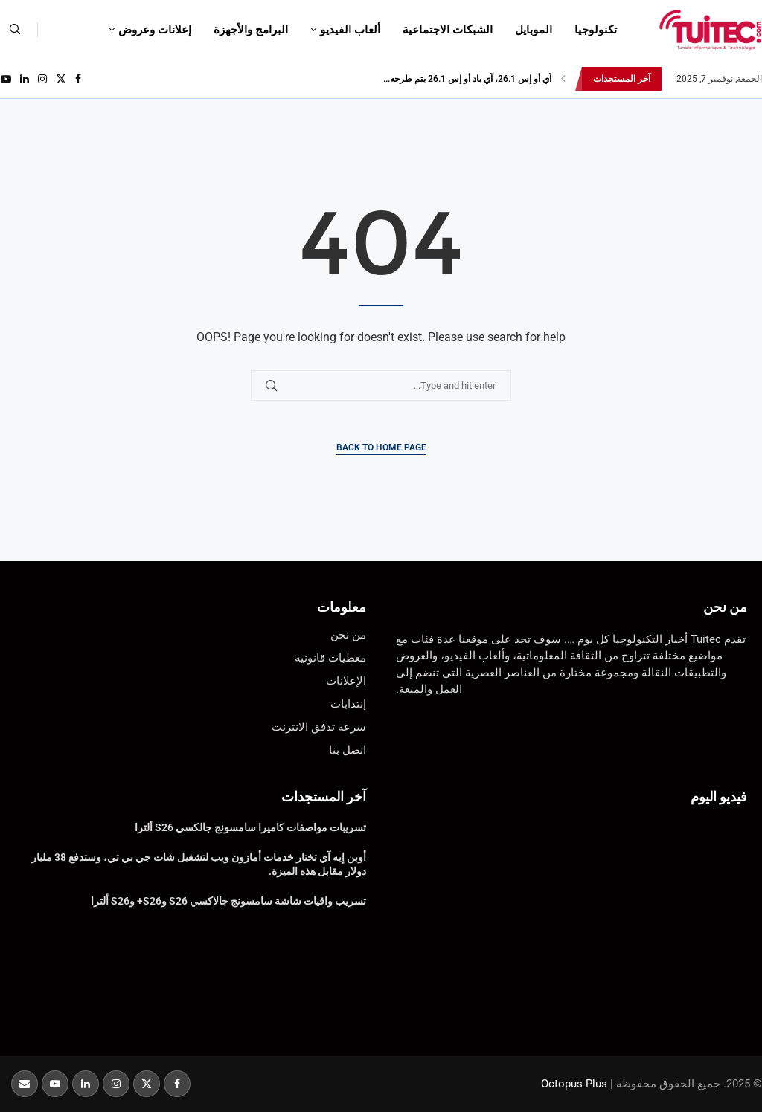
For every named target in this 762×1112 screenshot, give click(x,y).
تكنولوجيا (595, 29)
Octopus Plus (574, 1083)
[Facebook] (78, 79)
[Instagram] (42, 79)
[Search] (14, 30)
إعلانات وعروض (154, 29)
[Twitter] (61, 79)
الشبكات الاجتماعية (448, 29)
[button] (563, 79)
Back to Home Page (381, 447)
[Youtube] (6, 79)
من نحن (725, 607)
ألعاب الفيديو (350, 29)
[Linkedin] (24, 79)
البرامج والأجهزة (251, 29)
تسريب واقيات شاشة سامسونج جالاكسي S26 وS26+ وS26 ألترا (228, 901)
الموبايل (533, 29)
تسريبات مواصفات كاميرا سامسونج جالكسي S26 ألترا (250, 827)
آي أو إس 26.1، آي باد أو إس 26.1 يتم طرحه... (467, 79)
